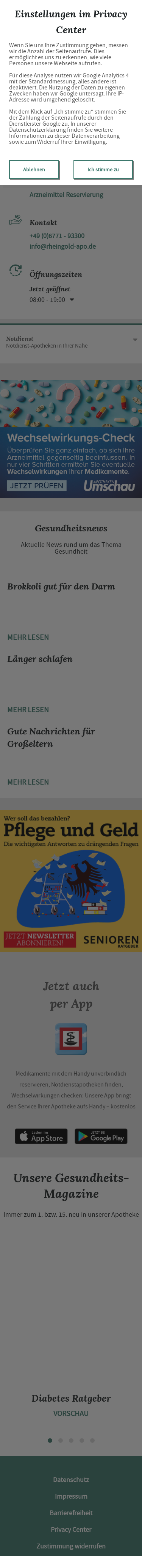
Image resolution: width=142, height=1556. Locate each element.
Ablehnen (34, 169)
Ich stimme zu (103, 169)
